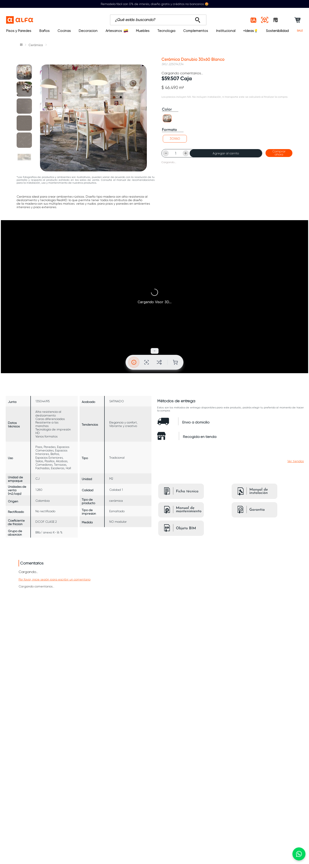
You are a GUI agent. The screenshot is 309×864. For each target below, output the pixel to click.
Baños (44, 31)
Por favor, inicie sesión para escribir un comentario (54, 564)
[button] (167, 126)
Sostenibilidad (277, 31)
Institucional (225, 31)
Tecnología (166, 31)
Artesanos (117, 31)
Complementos (195, 31)
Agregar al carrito (226, 160)
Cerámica (35, 45)
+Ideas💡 (250, 31)
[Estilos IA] (253, 19)
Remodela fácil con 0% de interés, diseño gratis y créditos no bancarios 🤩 (154, 4)
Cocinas (64, 31)
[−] (166, 161)
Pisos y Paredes (18, 31)
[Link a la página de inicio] (21, 45)
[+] (186, 161)
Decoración (88, 31)
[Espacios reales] (264, 19)
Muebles (142, 31)
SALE (300, 30)
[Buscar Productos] (160, 19)
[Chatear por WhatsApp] (299, 854)
